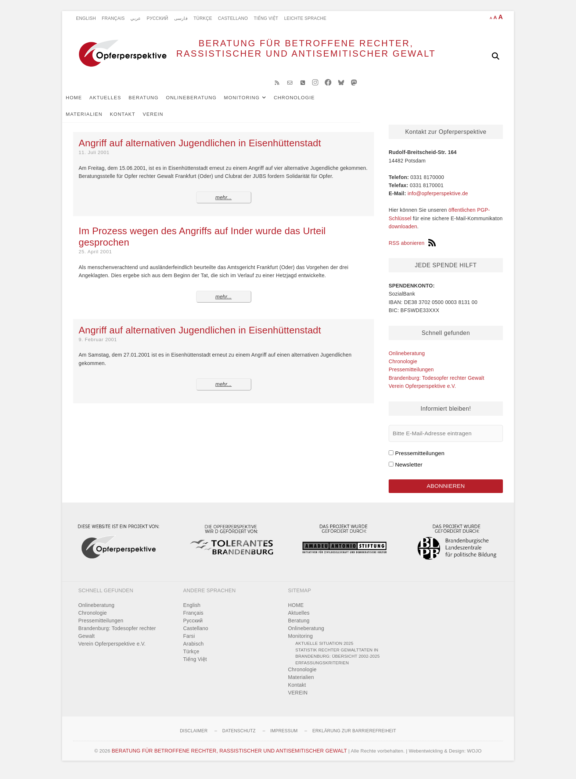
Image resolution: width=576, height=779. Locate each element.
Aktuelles (116, 103)
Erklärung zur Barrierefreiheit (354, 738)
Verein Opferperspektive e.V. (422, 392)
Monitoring (253, 103)
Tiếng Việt (266, 18)
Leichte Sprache (305, 18)
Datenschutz (239, 738)
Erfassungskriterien (322, 669)
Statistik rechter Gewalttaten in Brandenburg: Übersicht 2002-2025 (337, 660)
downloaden (403, 232)
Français (113, 18)
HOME (85, 103)
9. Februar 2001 (98, 345)
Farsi (189, 643)
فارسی (181, 18)
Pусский (157, 18)
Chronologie (305, 103)
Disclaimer (194, 738)
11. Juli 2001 (94, 158)
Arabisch (193, 651)
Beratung (155, 103)
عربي (135, 18)
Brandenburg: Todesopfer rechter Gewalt (436, 384)
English (86, 18)
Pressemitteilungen (411, 375)
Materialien (351, 103)
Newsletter (408, 470)
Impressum (284, 738)
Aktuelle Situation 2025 (324, 650)
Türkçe (203, 18)
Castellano (233, 18)
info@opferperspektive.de (437, 199)
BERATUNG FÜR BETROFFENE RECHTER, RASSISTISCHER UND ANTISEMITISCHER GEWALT (292, 56)
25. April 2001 (95, 257)
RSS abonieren (412, 249)
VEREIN (420, 103)
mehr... (223, 203)
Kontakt (390, 103)
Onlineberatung (202, 103)
